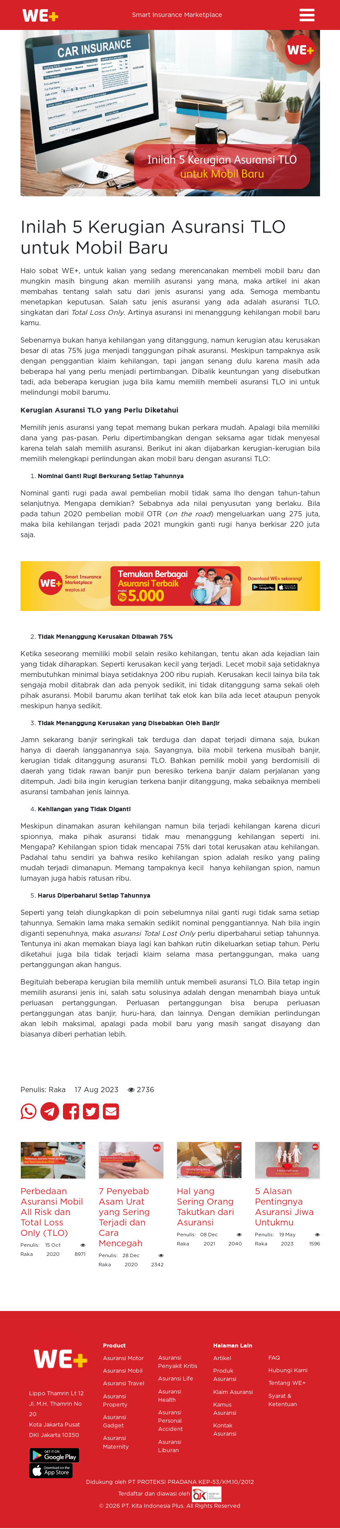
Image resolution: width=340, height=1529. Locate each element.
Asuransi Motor (123, 1358)
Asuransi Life (175, 1379)
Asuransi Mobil (122, 1371)
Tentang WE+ (287, 1383)
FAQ (274, 1358)
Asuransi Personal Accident (170, 1421)
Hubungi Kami (287, 1371)
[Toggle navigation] (307, 15)
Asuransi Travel (123, 1384)
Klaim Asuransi (233, 1392)
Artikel (222, 1358)
